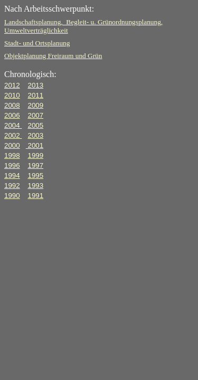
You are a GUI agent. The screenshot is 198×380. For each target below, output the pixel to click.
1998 (12, 155)
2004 (13, 125)
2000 (12, 145)
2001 (34, 145)
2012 (12, 85)
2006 (12, 115)
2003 (35, 135)
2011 (35, 95)
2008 (12, 105)
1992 (12, 185)
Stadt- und (37, 43)
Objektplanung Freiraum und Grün (53, 56)
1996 (12, 165)
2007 (35, 115)
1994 (12, 175)
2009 (35, 105)
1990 (12, 196)
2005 (35, 125)
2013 (35, 85)
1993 (35, 185)
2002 (13, 135)
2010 (12, 95)
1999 (35, 155)
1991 (35, 196)
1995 (35, 175)
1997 (35, 165)
